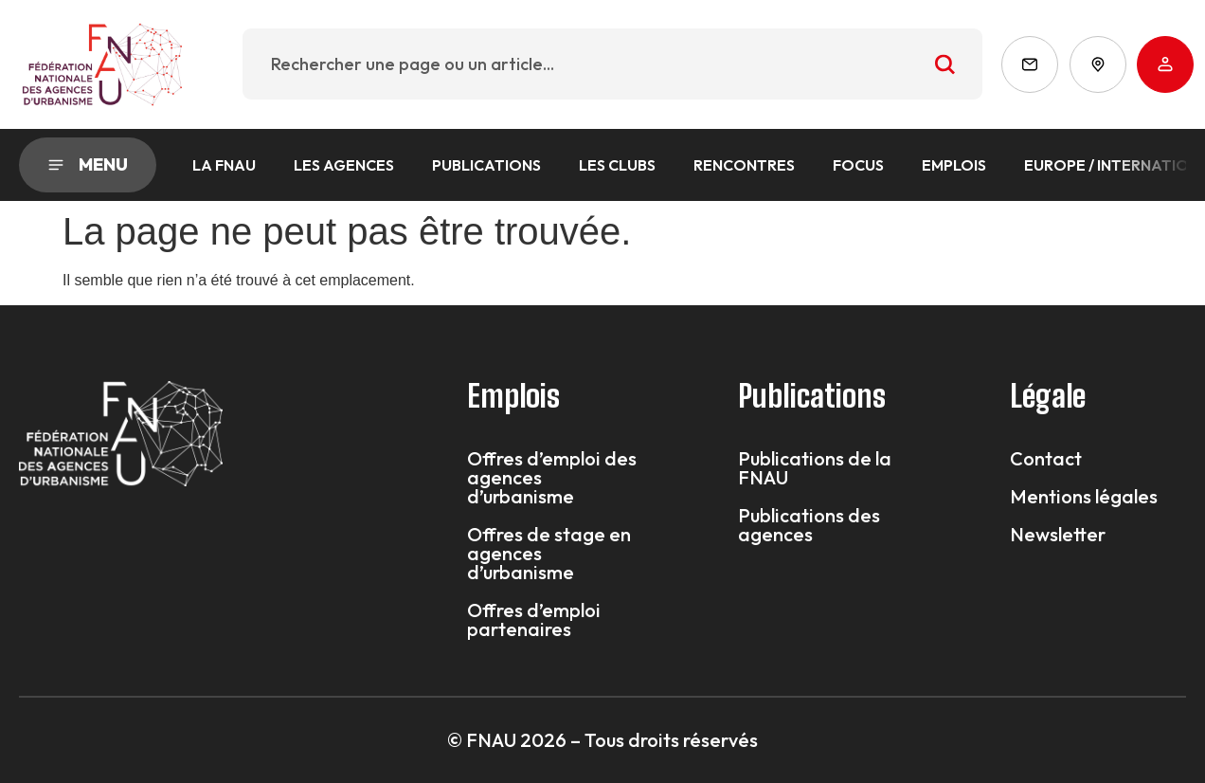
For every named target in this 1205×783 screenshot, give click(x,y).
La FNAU (224, 164)
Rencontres (744, 164)
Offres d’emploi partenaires (534, 620)
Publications (486, 164)
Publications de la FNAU (814, 468)
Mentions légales (1084, 496)
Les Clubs (617, 164)
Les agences (344, 164)
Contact (1046, 458)
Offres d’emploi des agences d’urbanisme (552, 477)
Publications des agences (809, 525)
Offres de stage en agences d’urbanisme (549, 553)
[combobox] (612, 64)
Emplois (954, 164)
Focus (858, 164)
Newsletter (1058, 534)
